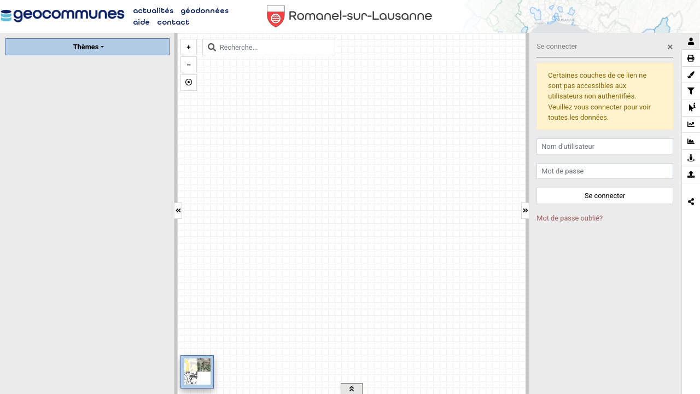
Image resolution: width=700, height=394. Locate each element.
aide (141, 22)
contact (173, 22)
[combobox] (268, 47)
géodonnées (204, 10)
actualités (153, 10)
